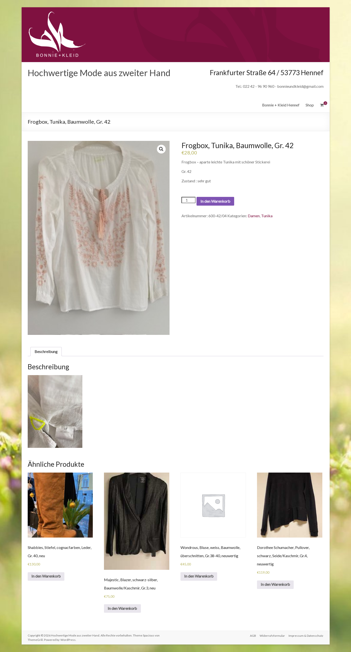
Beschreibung (46, 351)
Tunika (267, 215)
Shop (310, 105)
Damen (254, 215)
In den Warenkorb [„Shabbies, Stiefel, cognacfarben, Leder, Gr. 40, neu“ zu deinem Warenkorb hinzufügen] (46, 576)
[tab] (46, 351)
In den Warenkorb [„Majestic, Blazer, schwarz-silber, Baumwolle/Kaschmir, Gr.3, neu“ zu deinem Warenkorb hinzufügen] (123, 608)
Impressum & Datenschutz (306, 635)
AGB (253, 635)
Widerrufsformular (272, 635)
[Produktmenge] (188, 200)
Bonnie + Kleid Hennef (281, 105)
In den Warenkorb (215, 201)
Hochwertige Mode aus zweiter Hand (99, 72)
